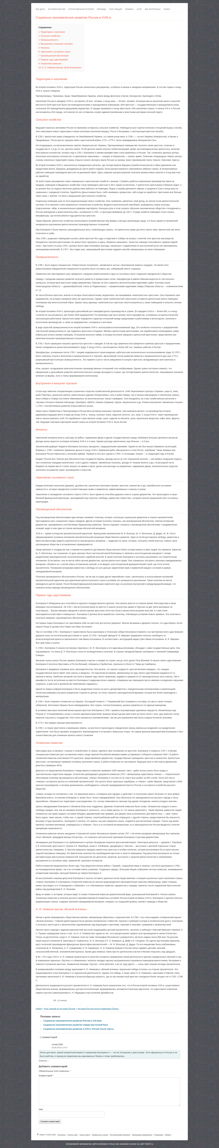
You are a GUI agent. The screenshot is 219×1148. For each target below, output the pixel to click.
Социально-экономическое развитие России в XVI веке (72, 1020)
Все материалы (153, 9)
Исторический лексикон (120, 1135)
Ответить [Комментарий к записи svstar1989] (43, 1060)
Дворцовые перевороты (142, 1135)
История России (56, 9)
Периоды (101, 9)
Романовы (158, 1135)
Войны (168, 1135)
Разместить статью (100, 1135)
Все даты (40, 9)
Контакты (62, 1135)
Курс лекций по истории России (59, 1008)
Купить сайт (73, 1135)
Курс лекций (115, 9)
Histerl (39, 1008)
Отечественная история (81, 9)
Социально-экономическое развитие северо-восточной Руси (75, 1025)
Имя (41, 1109)
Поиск (167, 9)
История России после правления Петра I (98, 1008)
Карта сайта (85, 1135)
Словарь (129, 9)
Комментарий (46, 1075)
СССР (139, 9)
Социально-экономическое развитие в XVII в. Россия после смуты (78, 1029)
